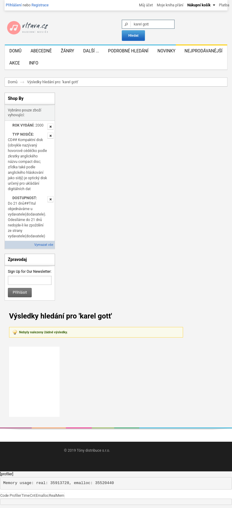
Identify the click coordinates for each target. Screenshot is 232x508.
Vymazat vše (43, 245)
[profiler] (6, 474)
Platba (224, 5)
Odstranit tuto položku (50, 127)
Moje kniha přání (170, 5)
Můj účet (146, 5)
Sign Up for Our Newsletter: (29, 271)
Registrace (40, 5)
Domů (13, 82)
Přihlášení (14, 5)
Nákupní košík (199, 5)
